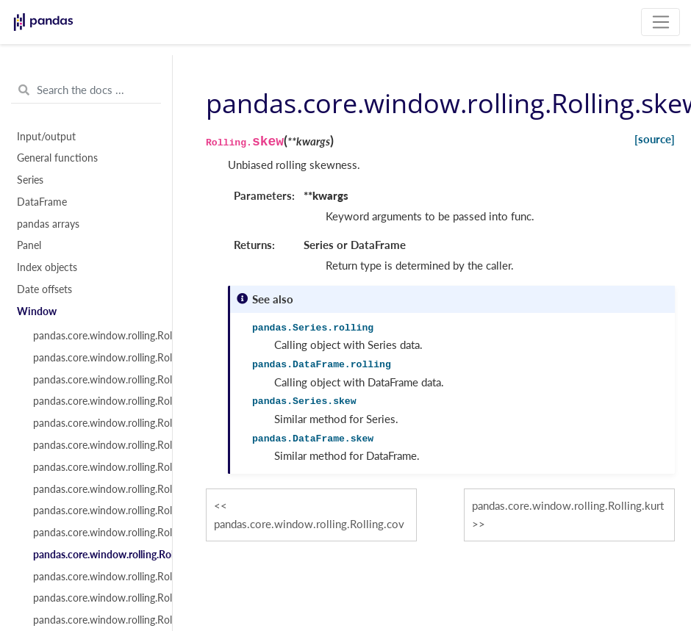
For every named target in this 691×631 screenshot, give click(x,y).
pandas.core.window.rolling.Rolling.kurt (94, 577)
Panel (29, 245)
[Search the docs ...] (86, 90)
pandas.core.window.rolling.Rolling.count (94, 336)
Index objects (47, 267)
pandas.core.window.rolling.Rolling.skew (94, 554)
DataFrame (42, 202)
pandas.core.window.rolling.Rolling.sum (94, 358)
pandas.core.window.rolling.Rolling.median (94, 401)
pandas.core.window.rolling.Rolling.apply (94, 598)
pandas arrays (48, 224)
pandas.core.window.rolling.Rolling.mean (94, 380)
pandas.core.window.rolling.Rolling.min (94, 467)
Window (37, 311)
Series (30, 180)
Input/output (46, 137)
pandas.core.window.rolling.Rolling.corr (94, 510)
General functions (57, 158)
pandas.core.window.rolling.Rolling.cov (94, 532)
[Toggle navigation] (660, 22)
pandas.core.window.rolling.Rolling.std (94, 445)
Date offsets (44, 289)
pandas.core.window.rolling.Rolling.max (94, 489)
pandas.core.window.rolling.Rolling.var (94, 423)
